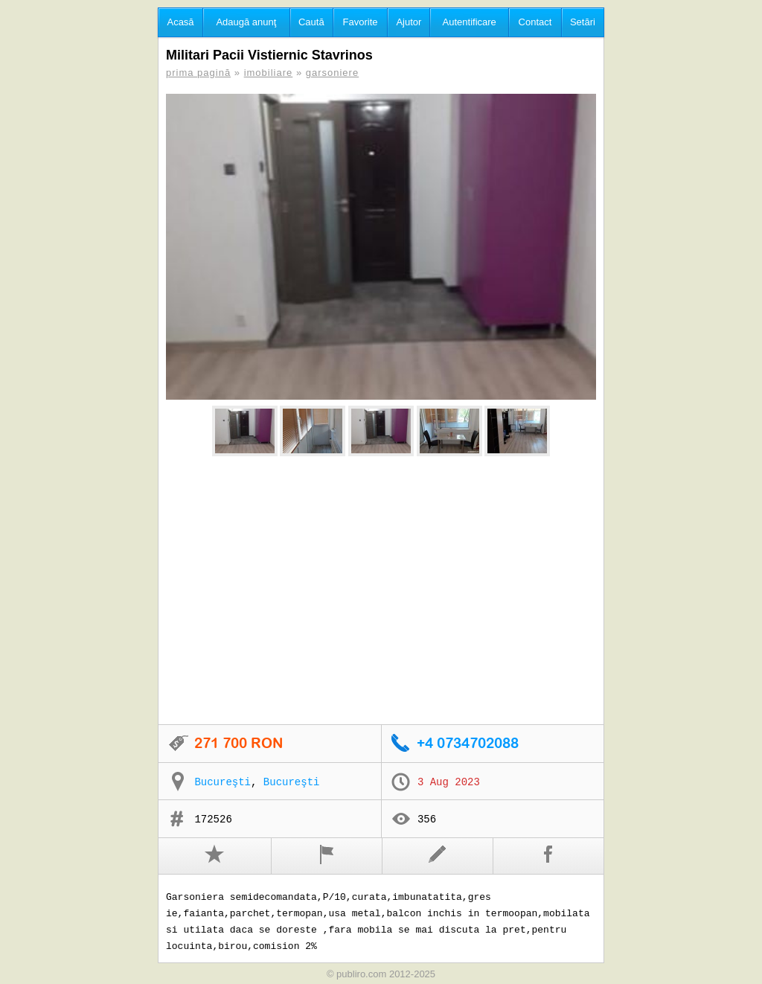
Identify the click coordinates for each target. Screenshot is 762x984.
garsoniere (332, 72)
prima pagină (198, 72)
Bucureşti (222, 782)
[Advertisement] (381, 591)
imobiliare (268, 72)
